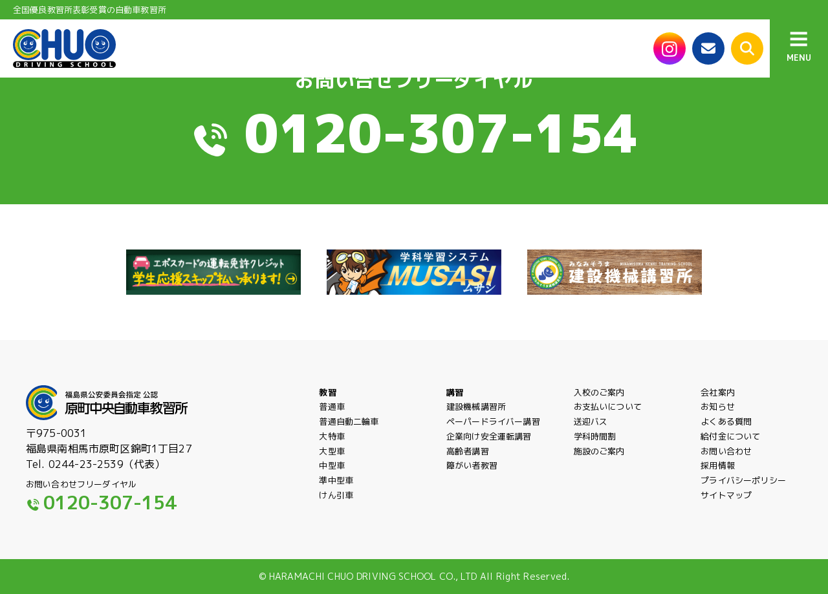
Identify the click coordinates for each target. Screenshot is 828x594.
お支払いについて (608, 406)
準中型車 (336, 488)
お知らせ (718, 406)
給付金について (730, 436)
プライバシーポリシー (743, 488)
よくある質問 (726, 421)
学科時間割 (595, 436)
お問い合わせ (726, 451)
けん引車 (336, 503)
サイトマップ (726, 507)
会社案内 (718, 392)
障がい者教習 (471, 465)
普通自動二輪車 (348, 421)
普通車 (331, 406)
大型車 (331, 451)
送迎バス (591, 421)
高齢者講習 (467, 451)
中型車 (331, 465)
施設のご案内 (599, 451)
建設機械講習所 (476, 406)
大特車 (331, 436)
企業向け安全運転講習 (489, 436)
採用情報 (718, 465)
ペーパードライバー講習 (493, 421)
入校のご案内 (599, 392)
